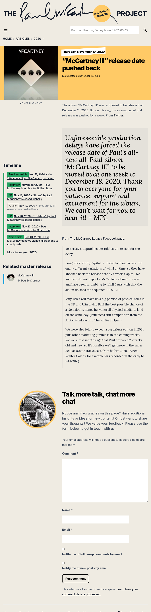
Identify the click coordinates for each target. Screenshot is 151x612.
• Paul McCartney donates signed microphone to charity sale (32, 240)
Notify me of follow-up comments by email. (92, 554)
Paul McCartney (30, 280)
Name (67, 510)
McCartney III (25, 275)
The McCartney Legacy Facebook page (97, 238)
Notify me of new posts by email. (85, 568)
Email (67, 529)
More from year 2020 (22, 252)
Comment (70, 453)
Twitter (118, 115)
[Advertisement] (31, 131)
